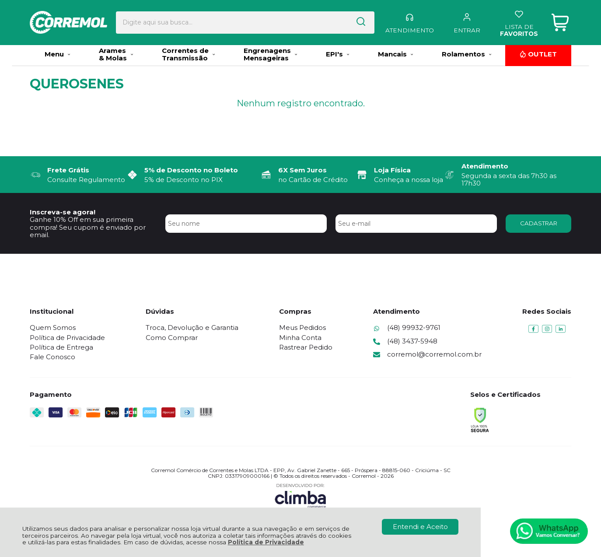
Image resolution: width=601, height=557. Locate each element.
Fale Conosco (52, 357)
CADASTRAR (538, 223)
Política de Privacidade (266, 542)
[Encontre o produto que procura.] (337, 21)
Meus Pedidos (302, 327)
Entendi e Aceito (420, 526)
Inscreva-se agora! (62, 212)
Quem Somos (53, 327)
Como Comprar (172, 337)
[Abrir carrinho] (560, 21)
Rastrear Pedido (305, 347)
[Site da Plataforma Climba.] (300, 495)
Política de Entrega (61, 347)
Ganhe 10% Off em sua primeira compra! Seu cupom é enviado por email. (88, 227)
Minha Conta (300, 337)
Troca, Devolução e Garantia (192, 327)
